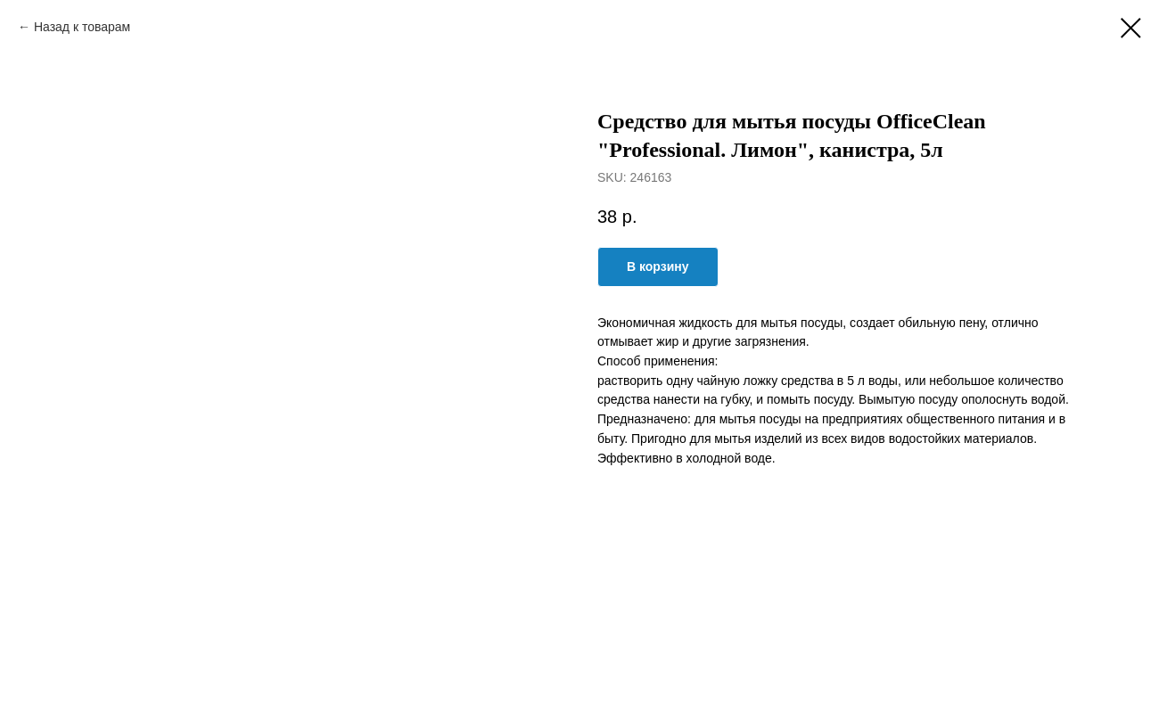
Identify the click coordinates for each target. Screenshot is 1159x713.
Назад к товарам (84, 27)
